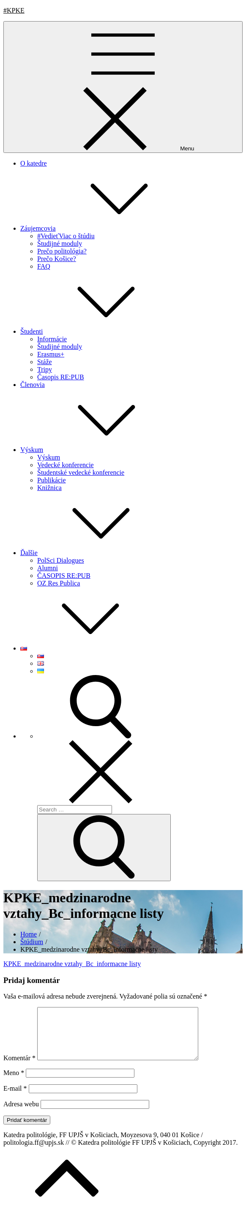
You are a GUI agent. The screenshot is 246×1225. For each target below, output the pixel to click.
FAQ (43, 266)
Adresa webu (21, 1114)
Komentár (19, 1068)
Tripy (44, 369)
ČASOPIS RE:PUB (63, 575)
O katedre (33, 163)
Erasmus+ (50, 354)
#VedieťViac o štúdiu (66, 236)
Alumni (47, 568)
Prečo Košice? (56, 258)
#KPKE (14, 10)
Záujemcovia (101, 228)
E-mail (15, 1098)
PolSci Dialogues (60, 560)
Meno (13, 1082)
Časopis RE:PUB (60, 377)
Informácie (52, 339)
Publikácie (51, 480)
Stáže (44, 361)
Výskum (95, 449)
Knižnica (49, 487)
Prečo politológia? (62, 251)
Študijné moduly (59, 243)
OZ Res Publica (58, 583)
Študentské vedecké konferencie (80, 472)
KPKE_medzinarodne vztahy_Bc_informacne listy (72, 963)
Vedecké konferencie (65, 464)
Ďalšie (92, 552)
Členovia (32, 384)
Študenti (94, 331)
